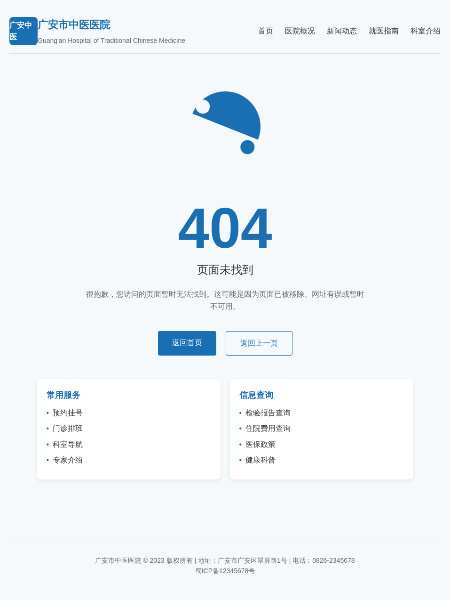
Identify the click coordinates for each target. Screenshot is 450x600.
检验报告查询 (268, 413)
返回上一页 (259, 343)
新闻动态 (342, 31)
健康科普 (260, 460)
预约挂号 (68, 413)
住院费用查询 (268, 428)
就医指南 (384, 31)
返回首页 (187, 343)
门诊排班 (68, 428)
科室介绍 (426, 31)
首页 (265, 31)
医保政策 (260, 444)
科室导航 (68, 444)
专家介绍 (68, 460)
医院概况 (300, 31)
